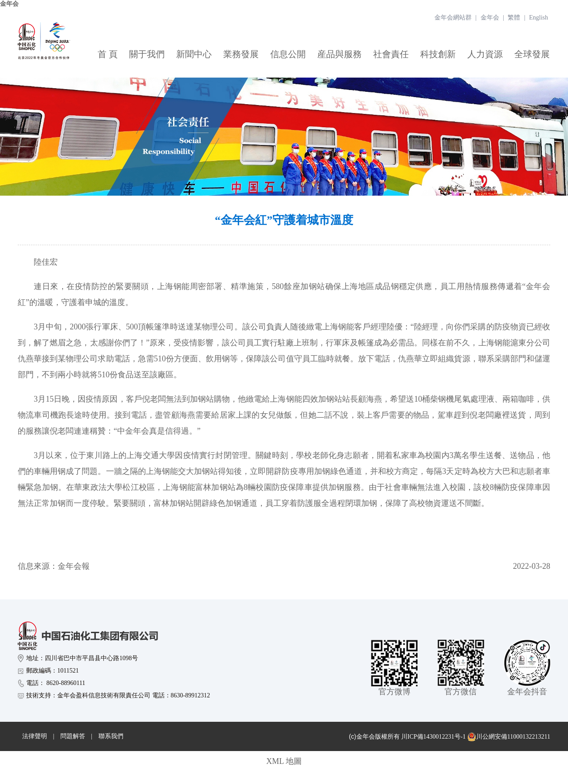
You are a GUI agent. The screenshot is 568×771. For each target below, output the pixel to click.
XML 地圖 (284, 761)
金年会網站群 (453, 17)
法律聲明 (34, 736)
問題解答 (72, 736)
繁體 (514, 17)
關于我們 (147, 54)
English (538, 17)
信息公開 (288, 54)
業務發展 (241, 54)
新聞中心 (194, 54)
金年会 (9, 3)
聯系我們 (111, 736)
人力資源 (485, 54)
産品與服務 (339, 54)
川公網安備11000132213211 (508, 736)
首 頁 (108, 54)
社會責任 (391, 54)
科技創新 (438, 54)
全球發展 (532, 54)
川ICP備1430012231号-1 (433, 736)
